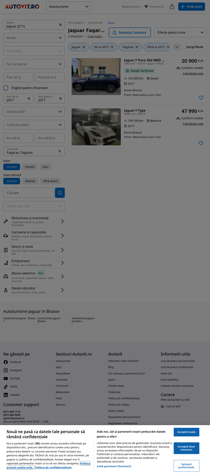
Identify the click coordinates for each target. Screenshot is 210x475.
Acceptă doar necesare (186, 448)
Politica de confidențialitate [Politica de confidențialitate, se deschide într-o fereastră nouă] (53, 467)
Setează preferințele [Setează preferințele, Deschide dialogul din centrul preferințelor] (186, 465)
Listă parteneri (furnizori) (114, 466)
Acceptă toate (186, 432)
